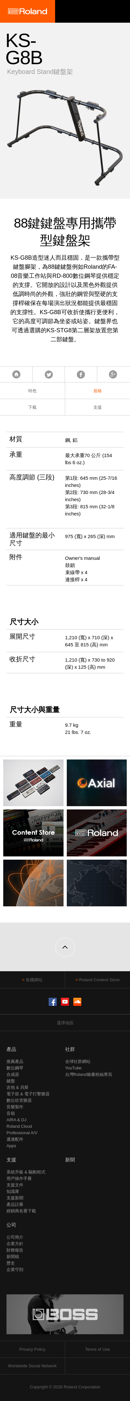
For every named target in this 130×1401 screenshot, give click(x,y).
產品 (11, 1049)
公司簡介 (14, 1237)
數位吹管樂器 (19, 1100)
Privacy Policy (32, 1349)
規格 (97, 390)
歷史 (10, 1263)
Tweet (48, 374)
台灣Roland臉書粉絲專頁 (88, 1074)
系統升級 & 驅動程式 (25, 1172)
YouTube (73, 1067)
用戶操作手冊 (19, 1178)
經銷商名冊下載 (21, 1210)
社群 (70, 1049)
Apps (11, 1145)
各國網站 (34, 979)
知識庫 (12, 1191)
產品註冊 (14, 1204)
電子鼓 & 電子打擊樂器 (28, 1093)
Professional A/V (21, 1132)
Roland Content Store (99, 979)
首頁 (16, 374)
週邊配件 (14, 1139)
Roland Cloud (19, 1126)
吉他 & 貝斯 (17, 1087)
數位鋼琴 (14, 1067)
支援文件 (14, 1185)
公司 (11, 1225)
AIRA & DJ (16, 1119)
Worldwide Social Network (32, 1365)
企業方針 (14, 1243)
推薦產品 (14, 1061)
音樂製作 (14, 1106)
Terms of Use (97, 1349)
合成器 (12, 1074)
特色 (32, 390)
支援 (97, 407)
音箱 (10, 1113)
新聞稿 (12, 1256)
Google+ (113, 374)
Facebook (81, 374)
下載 (32, 407)
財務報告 (14, 1250)
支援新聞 (14, 1197)
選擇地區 (65, 1022)
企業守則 (14, 1269)
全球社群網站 (77, 1061)
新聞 (70, 1159)
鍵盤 (10, 1080)
